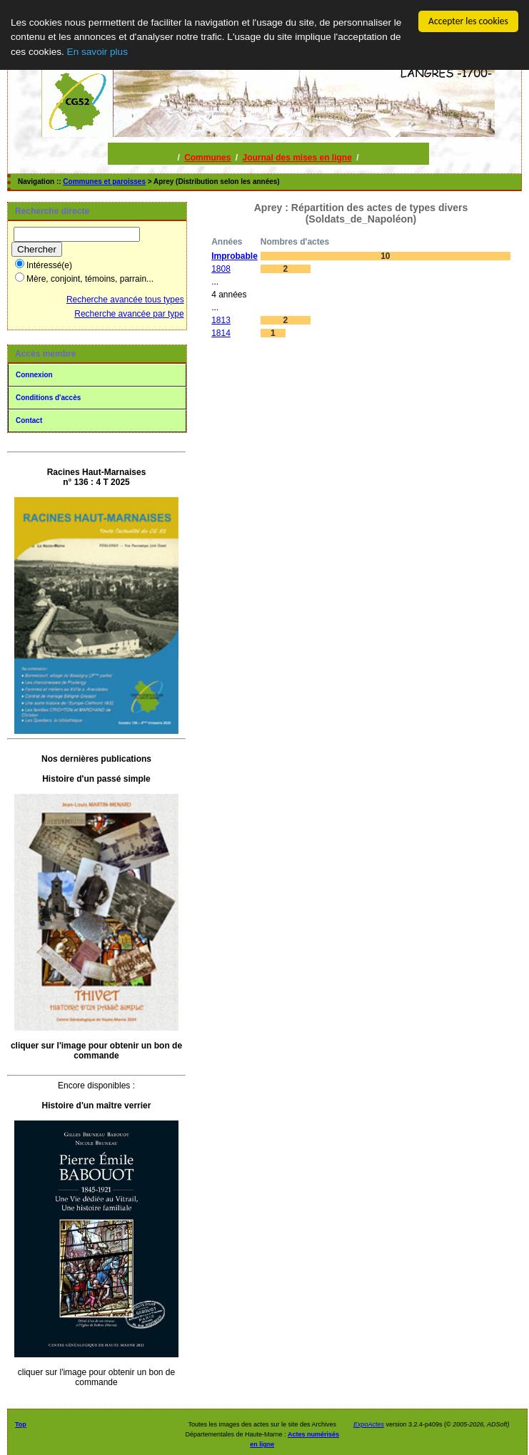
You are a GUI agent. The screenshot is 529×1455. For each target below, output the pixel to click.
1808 (221, 269)
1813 (221, 320)
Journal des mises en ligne (296, 158)
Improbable (234, 256)
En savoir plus (97, 51)
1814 (221, 333)
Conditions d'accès (48, 398)
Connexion (34, 375)
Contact (29, 420)
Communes (207, 158)
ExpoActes (368, 1424)
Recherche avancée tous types (125, 300)
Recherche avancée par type (128, 314)
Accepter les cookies (468, 21)
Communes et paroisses (104, 181)
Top (20, 1424)
